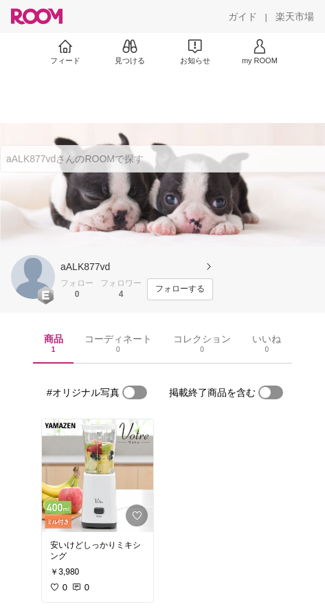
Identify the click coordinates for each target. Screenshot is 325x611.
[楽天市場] (295, 16)
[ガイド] (242, 16)
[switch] (134, 392)
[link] (97, 475)
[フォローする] (180, 289)
